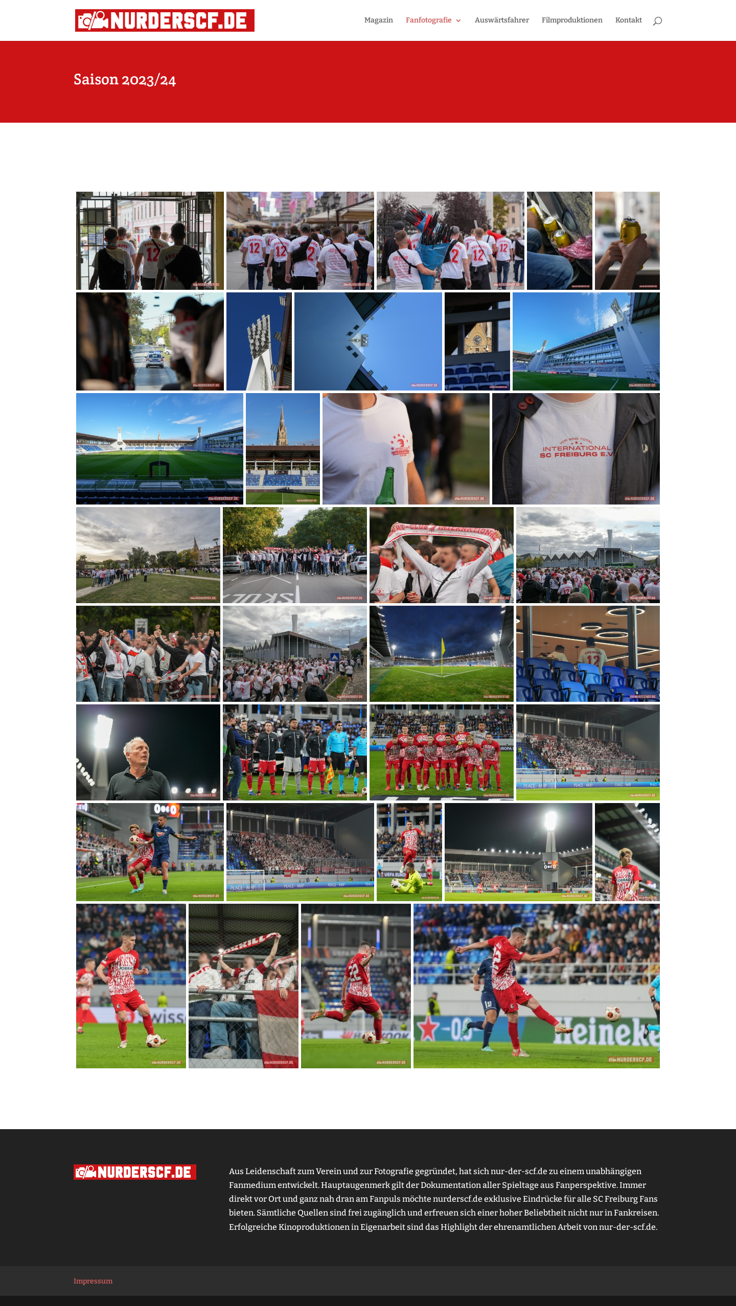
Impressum (93, 1281)
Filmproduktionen (572, 21)
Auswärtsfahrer (502, 21)
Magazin (378, 21)
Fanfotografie (429, 21)
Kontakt (628, 21)
